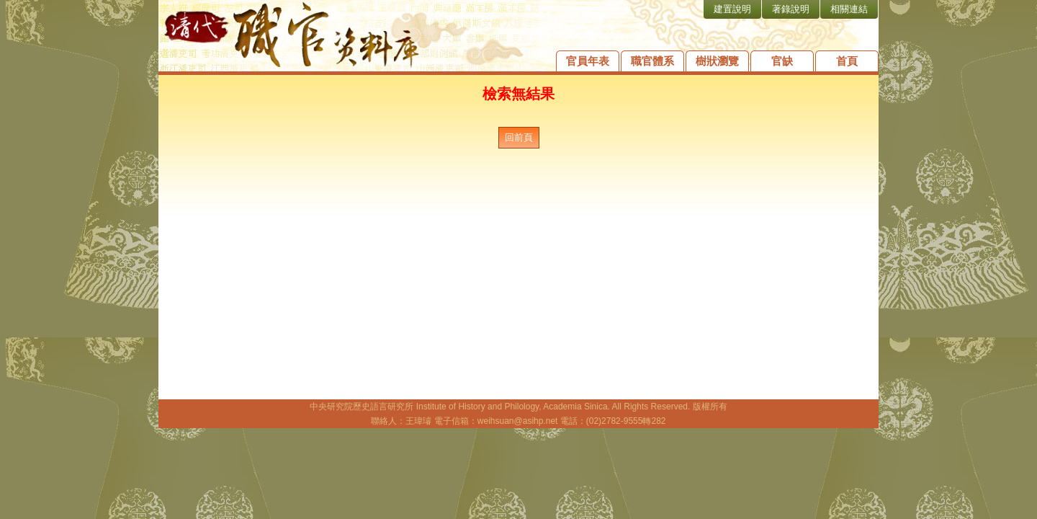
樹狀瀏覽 (717, 61)
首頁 (847, 61)
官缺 (782, 61)
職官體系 (652, 61)
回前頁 (519, 137)
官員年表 (587, 61)
